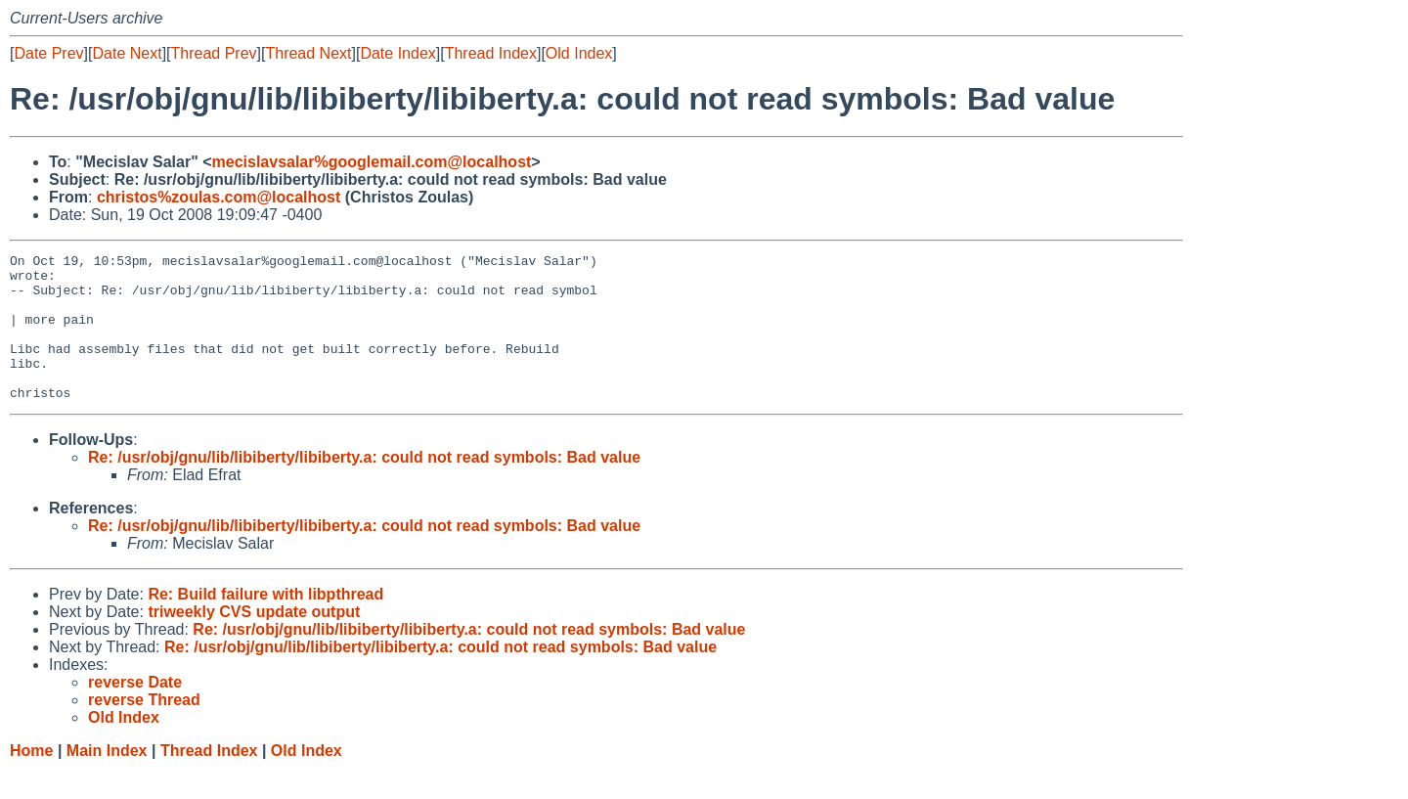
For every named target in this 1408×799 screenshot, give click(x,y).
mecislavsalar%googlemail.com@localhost (372, 162)
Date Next (126, 53)
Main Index (107, 780)
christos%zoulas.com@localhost (218, 197)
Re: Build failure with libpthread (265, 623)
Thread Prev (214, 53)
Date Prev (48, 53)
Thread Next (308, 53)
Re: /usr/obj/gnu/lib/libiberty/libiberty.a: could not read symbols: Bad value (364, 486)
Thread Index (491, 53)
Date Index (397, 53)
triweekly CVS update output (254, 641)
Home (31, 780)
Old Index (579, 53)
